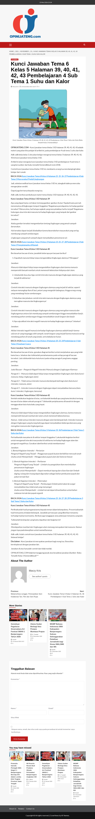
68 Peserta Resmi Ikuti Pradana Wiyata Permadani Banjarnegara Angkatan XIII (31, 770)
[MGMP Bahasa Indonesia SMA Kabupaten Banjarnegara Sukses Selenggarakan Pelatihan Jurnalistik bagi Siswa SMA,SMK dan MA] (57, 615)
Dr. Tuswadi (35, 634)
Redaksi (21, 809)
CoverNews (54, 815)
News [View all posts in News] (13, 758)
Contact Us (30, 809)
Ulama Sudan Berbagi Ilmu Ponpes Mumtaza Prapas (63, 768)
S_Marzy (30, 779)
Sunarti (14, 639)
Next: (66, 594)
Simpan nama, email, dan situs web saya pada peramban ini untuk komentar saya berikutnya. (43, 730)
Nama (14, 708)
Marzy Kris (16, 86)
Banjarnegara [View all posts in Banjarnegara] (15, 614)
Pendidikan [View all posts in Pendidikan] (14, 59)
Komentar (15, 679)
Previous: (29, 594)
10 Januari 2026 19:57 (18, 641)
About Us (12, 809)
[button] (11, 44)
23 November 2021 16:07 (28, 86)
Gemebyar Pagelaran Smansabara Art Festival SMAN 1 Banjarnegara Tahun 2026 (47, 770)
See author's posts (39, 576)
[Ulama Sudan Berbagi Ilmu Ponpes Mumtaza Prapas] (38, 615)
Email (51, 708)
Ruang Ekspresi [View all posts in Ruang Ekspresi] (15, 618)
